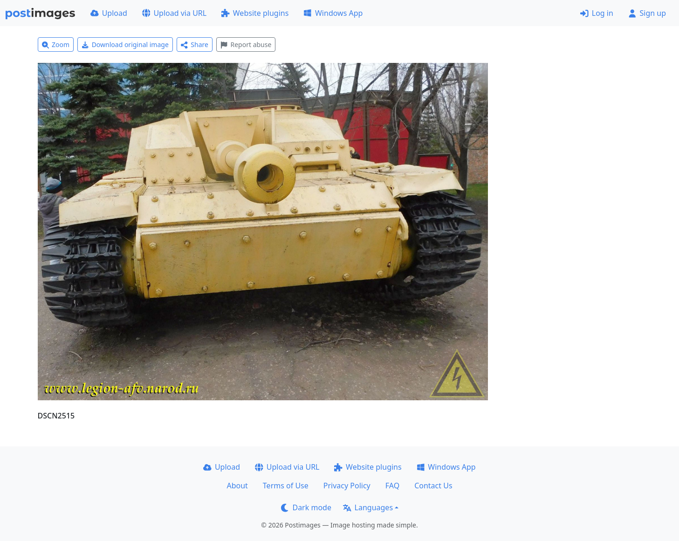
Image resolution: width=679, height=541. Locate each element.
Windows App (333, 13)
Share (194, 44)
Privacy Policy (346, 485)
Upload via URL (174, 13)
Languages (368, 507)
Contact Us (433, 485)
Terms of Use (286, 485)
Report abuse (245, 44)
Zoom (56, 44)
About (236, 485)
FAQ (392, 485)
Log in (596, 13)
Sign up (647, 13)
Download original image (125, 44)
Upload (108, 13)
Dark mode (306, 507)
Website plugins (254, 13)
